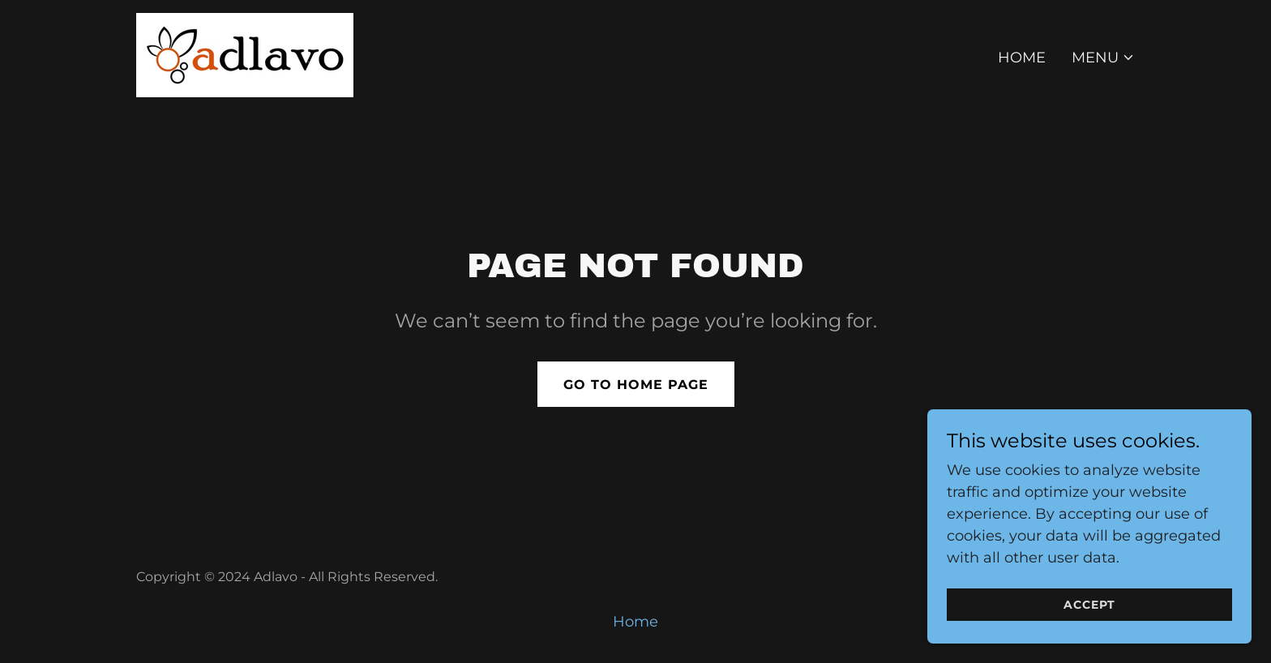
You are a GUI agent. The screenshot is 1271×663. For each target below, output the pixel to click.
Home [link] (1022, 57)
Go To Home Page (635, 384)
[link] (244, 54)
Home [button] (635, 622)
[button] (1103, 57)
